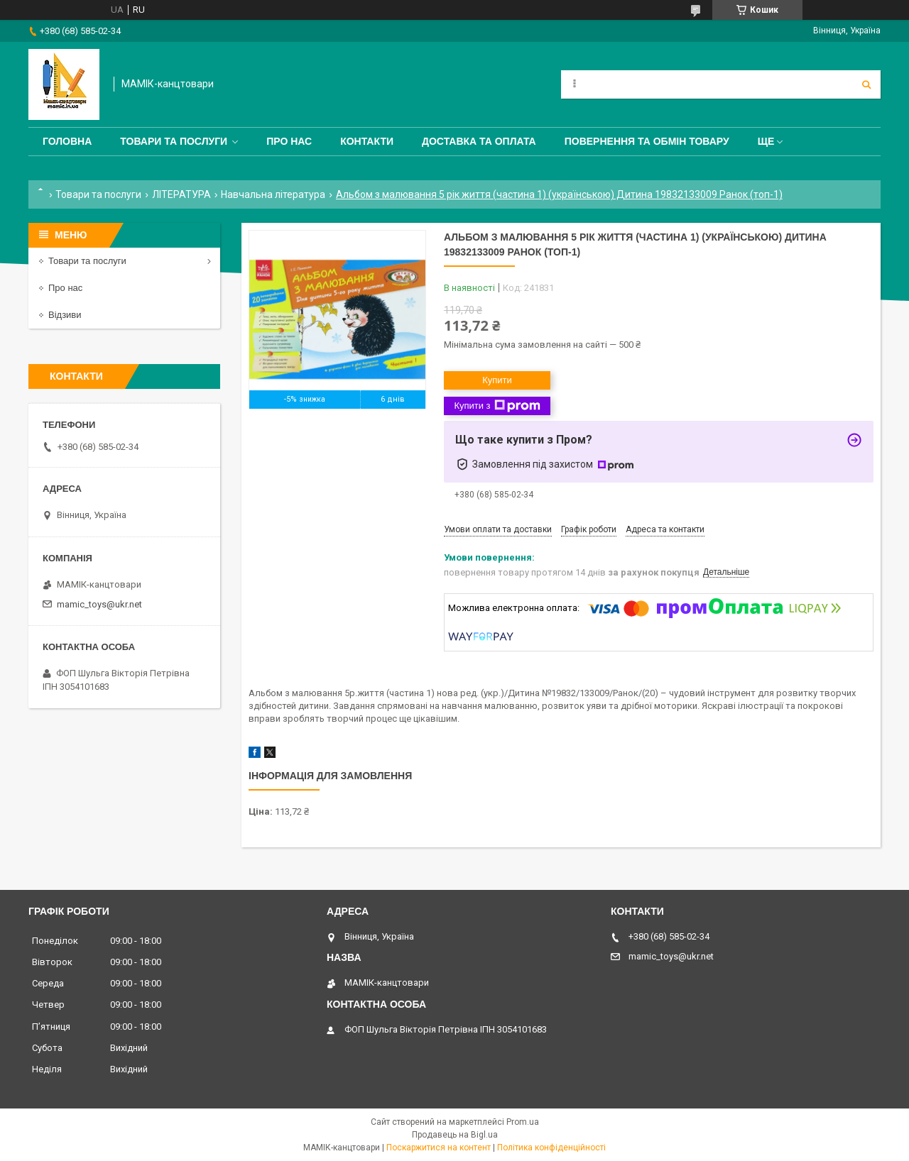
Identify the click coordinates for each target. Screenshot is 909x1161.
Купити (497, 380)
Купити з (497, 406)
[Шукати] (866, 84)
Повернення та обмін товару (647, 141)
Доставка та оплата (479, 141)
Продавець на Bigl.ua (455, 1135)
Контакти (366, 141)
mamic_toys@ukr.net (99, 604)
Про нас (289, 141)
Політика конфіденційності (551, 1147)
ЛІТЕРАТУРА (181, 194)
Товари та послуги (173, 141)
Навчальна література (273, 194)
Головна (67, 141)
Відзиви (65, 314)
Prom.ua (522, 1122)
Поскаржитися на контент (438, 1147)
